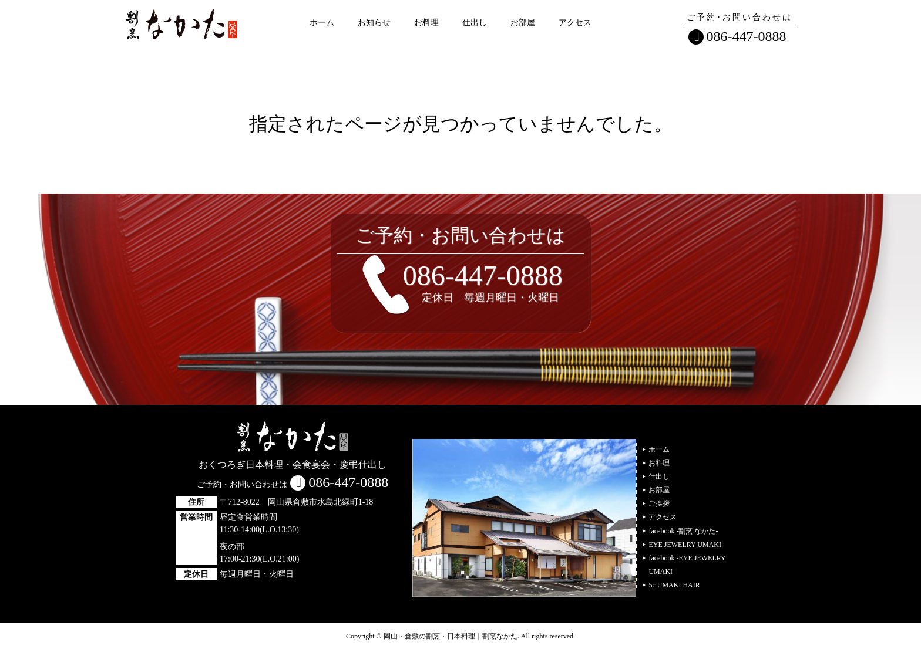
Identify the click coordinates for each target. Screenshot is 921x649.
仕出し (474, 22)
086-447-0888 (746, 36)
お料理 (426, 22)
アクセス (575, 22)
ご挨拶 (659, 503)
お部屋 (522, 22)
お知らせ (374, 22)
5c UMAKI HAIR (674, 585)
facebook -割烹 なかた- (683, 531)
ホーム (322, 22)
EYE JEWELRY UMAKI (684, 544)
